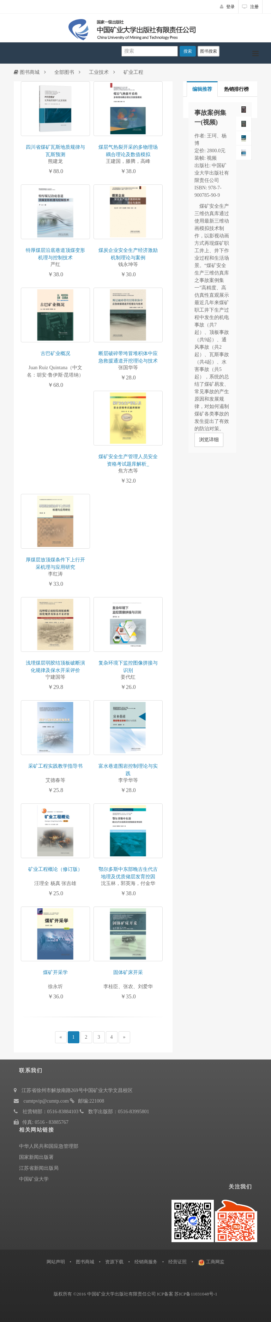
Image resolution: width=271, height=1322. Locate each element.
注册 (250, 6)
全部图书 (64, 72)
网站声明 (56, 1261)
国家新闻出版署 (36, 1157)
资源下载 (114, 1261)
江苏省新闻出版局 (39, 1168)
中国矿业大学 (34, 1179)
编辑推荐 (202, 89)
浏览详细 (209, 439)
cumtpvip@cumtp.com (46, 1101)
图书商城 (27, 72)
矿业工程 (133, 72)
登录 (227, 6)
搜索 (187, 51)
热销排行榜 (236, 89)
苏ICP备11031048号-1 (195, 1294)
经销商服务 (145, 1261)
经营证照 (177, 1261)
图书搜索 (208, 51)
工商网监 (215, 1261)
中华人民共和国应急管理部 (48, 1146)
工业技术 (99, 72)
